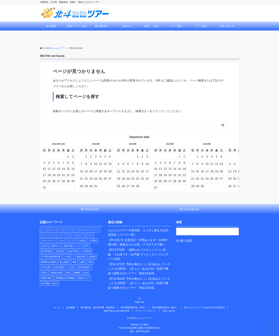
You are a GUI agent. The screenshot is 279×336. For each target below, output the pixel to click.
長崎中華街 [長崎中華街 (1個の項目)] (46, 278)
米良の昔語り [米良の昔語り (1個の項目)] (59, 267)
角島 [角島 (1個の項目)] (68, 272)
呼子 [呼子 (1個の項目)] (87, 246)
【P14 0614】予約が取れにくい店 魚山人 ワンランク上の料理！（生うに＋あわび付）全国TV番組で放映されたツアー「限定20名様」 (139, 283)
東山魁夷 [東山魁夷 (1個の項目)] (64, 262)
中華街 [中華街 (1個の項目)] (93, 240)
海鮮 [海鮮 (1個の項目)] (74, 262)
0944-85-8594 (142, 331)
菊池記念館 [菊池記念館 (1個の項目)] (56, 272)
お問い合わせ (226, 26)
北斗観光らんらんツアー (139, 318)
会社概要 (51, 26)
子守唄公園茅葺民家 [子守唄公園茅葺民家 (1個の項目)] (50, 256)
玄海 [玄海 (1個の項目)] (90, 262)
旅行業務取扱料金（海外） (165, 307)
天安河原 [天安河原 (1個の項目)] (60, 251)
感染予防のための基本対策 (116, 311)
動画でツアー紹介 (77, 26)
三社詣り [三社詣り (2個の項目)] (82, 240)
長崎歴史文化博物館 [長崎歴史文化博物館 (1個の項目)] (65, 278)
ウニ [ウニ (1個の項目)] (76, 230)
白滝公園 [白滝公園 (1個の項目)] (45, 267)
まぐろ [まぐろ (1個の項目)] (52, 230)
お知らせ (127, 26)
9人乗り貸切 (184, 240)
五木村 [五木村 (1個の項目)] (44, 246)
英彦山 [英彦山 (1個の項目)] (44, 272)
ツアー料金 (200, 26)
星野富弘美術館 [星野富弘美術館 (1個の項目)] (48, 262)
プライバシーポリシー (146, 311)
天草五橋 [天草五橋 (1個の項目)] (86, 251)
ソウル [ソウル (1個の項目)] (61, 240)
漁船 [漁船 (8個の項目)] (82, 262)
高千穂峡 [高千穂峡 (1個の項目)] (45, 283)
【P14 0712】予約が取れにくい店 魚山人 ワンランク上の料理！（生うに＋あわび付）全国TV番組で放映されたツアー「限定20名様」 (139, 269)
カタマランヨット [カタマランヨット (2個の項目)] (90, 230)
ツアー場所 (175, 26)
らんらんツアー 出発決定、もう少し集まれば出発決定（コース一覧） (138, 232)
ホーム (57, 307)
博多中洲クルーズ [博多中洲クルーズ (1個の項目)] (72, 246)
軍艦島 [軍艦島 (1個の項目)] (77, 272)
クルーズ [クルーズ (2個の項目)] (62, 235)
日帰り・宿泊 (150, 26)
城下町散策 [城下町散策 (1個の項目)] (46, 251)
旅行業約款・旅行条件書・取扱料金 (98, 307)
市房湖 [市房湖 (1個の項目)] (92, 256)
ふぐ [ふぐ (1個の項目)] (43, 230)
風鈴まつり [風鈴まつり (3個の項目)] (84, 278)
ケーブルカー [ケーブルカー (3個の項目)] (76, 235)
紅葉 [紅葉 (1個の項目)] (72, 267)
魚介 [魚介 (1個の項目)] (55, 283)
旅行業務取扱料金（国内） (133, 307)
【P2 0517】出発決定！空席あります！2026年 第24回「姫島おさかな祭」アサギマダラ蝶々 (138, 242)
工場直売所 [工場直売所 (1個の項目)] (79, 256)
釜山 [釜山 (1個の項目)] (86, 272)
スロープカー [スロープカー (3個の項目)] (47, 240)
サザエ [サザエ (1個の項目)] (90, 235)
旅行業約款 (101, 26)
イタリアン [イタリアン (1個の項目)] (64, 230)
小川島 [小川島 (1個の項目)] (67, 256)
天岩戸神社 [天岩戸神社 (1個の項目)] (73, 251)
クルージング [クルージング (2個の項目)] (47, 235)
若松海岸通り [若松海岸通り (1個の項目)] (84, 267)
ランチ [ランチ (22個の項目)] (71, 240)
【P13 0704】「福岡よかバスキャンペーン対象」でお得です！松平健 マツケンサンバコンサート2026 (138, 254)
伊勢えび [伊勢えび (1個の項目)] (55, 246)
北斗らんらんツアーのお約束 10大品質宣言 (204, 307)
